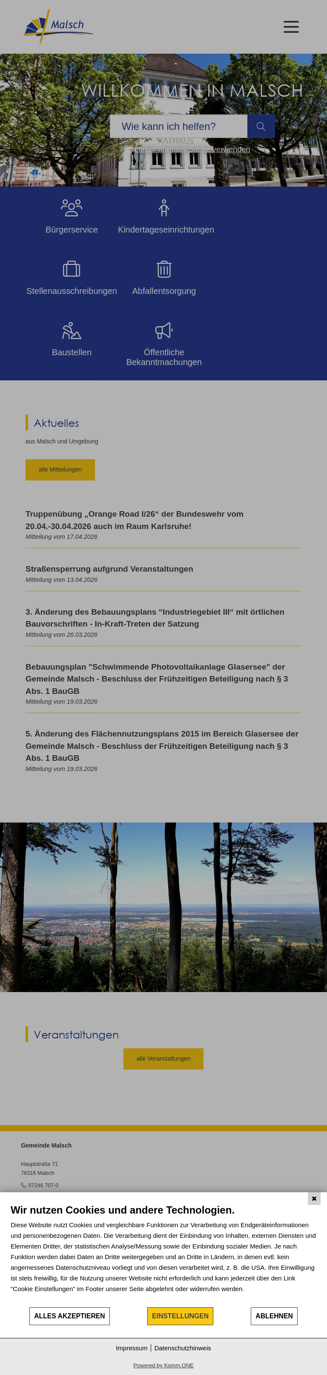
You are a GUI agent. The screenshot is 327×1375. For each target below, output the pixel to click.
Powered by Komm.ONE (163, 1365)
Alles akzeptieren (69, 1316)
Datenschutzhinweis (182, 1348)
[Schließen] (314, 1198)
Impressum (131, 1348)
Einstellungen (180, 1316)
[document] (163, 1255)
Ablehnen (274, 1316)
